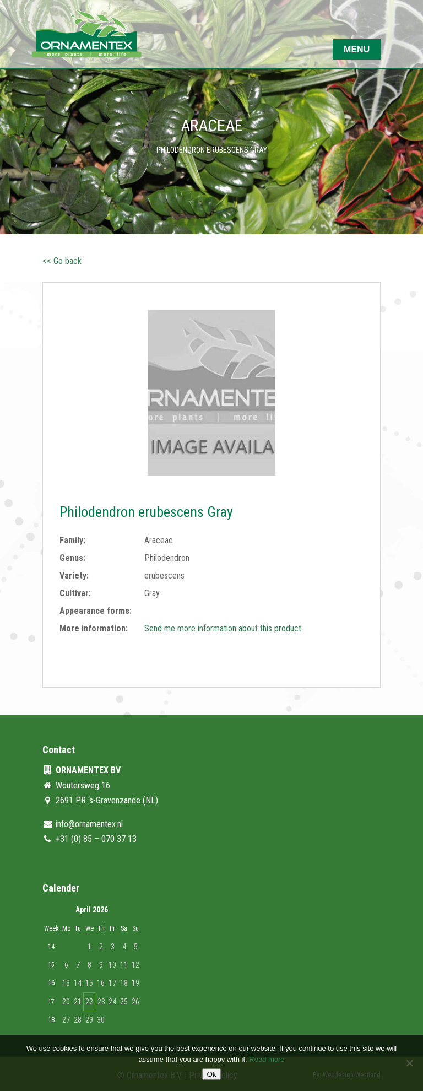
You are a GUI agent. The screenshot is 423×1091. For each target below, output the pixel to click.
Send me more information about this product (222, 628)
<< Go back (62, 261)
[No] (409, 1062)
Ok (211, 1074)
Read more (266, 1059)
